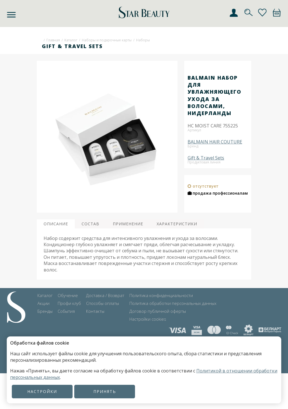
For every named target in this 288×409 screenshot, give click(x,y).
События (66, 311)
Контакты (95, 311)
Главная (53, 40)
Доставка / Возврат (105, 295)
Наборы (143, 40)
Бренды (45, 311)
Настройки (42, 391)
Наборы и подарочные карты (107, 40)
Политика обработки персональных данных (172, 303)
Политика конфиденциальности (161, 295)
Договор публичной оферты (157, 311)
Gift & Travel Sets (206, 158)
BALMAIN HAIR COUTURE (215, 142)
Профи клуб (69, 303)
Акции (43, 303)
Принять (104, 391)
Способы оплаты (102, 303)
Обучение (68, 295)
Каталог (70, 40)
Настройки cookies (147, 319)
